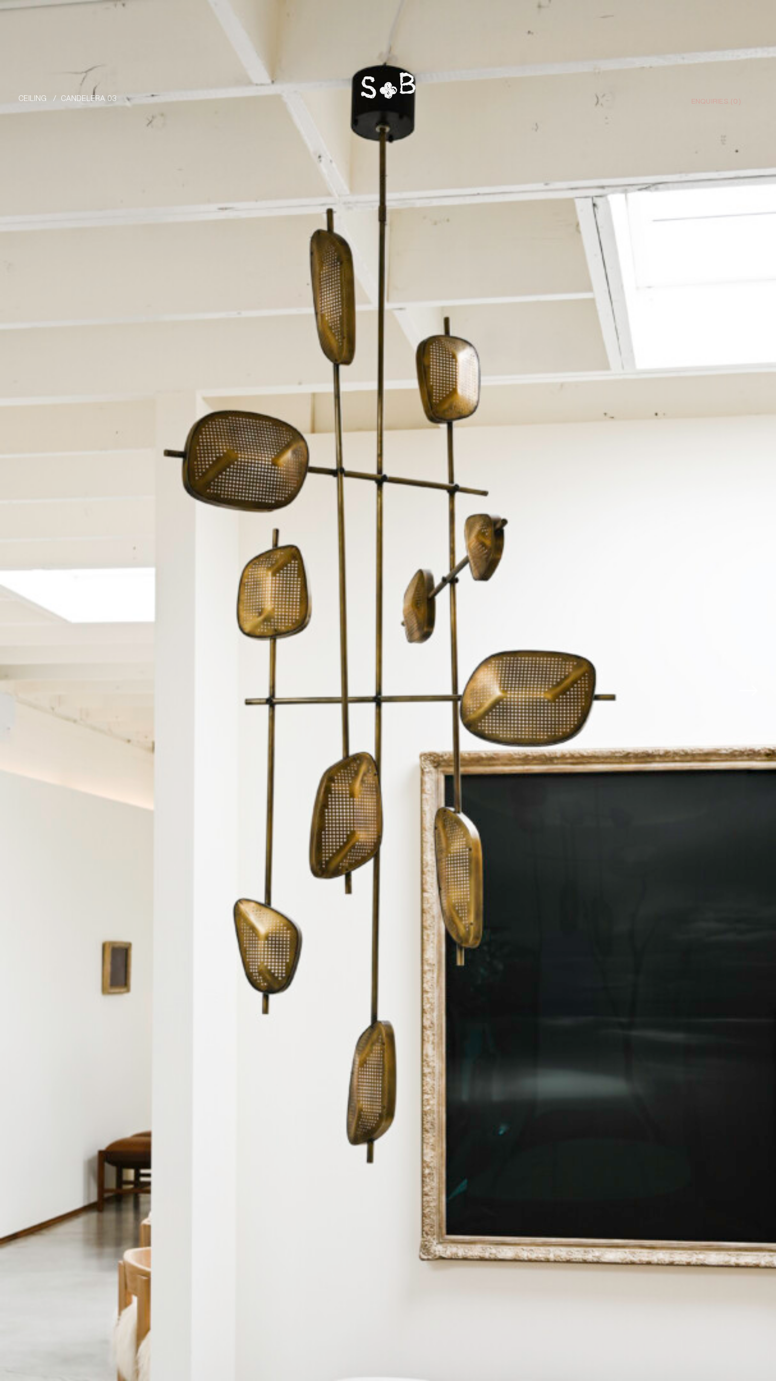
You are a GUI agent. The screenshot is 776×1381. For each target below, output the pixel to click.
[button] (752, 682)
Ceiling (32, 98)
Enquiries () (716, 100)
